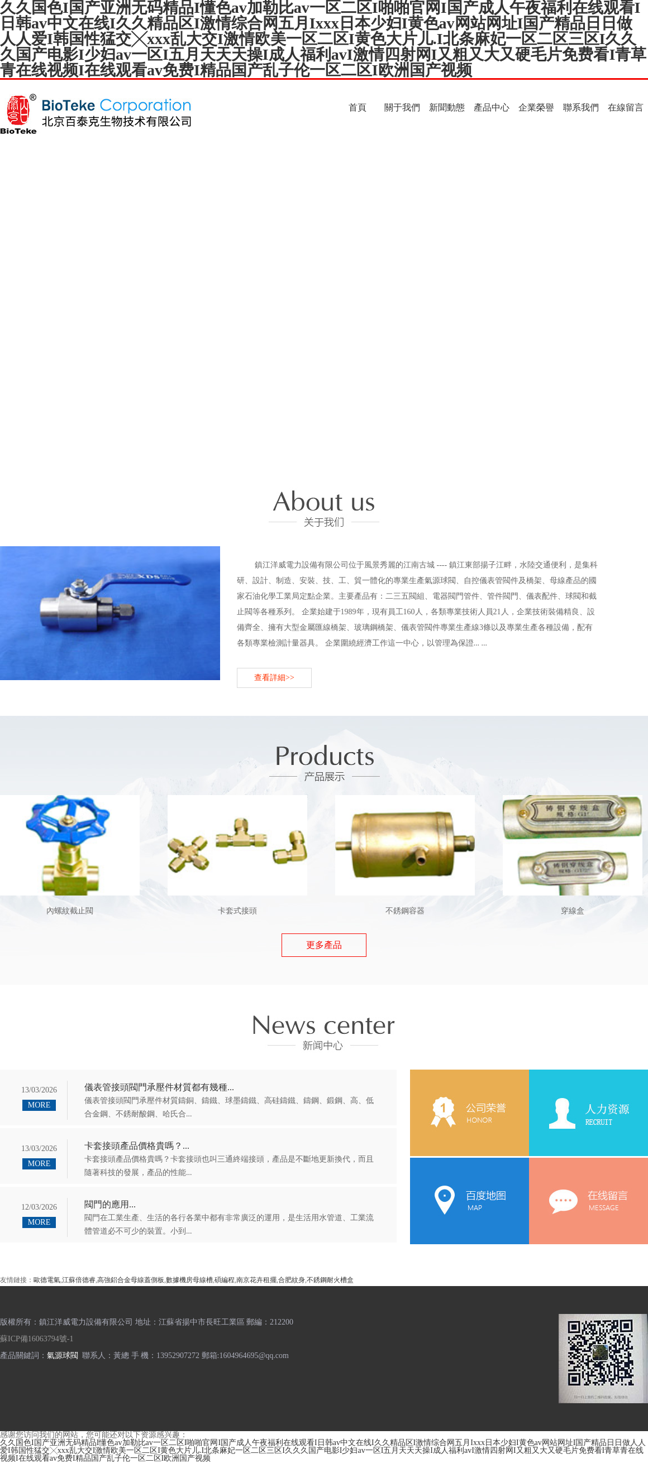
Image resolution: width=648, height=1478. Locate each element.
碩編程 (225, 1280)
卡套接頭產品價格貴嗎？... (136, 1145)
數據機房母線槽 (189, 1280)
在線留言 (626, 107)
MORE (39, 1105)
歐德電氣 (47, 1280)
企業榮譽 (536, 107)
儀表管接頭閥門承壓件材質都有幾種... (159, 1087)
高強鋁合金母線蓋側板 (130, 1280)
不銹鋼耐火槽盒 (330, 1280)
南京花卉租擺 (256, 1280)
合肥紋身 (291, 1280)
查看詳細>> (274, 677)
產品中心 (491, 107)
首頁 (357, 107)
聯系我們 (581, 107)
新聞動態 (447, 107)
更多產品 (324, 945)
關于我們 (402, 107)
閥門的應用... (110, 1204)
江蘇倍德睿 (79, 1280)
